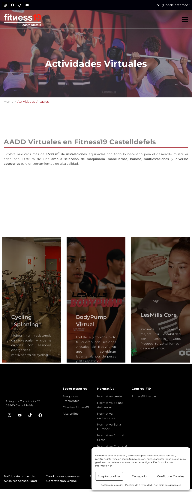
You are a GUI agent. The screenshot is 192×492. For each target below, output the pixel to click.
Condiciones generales (167, 485)
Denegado (139, 476)
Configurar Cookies (170, 476)
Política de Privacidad (138, 485)
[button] (185, 22)
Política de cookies (112, 485)
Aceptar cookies (109, 476)
